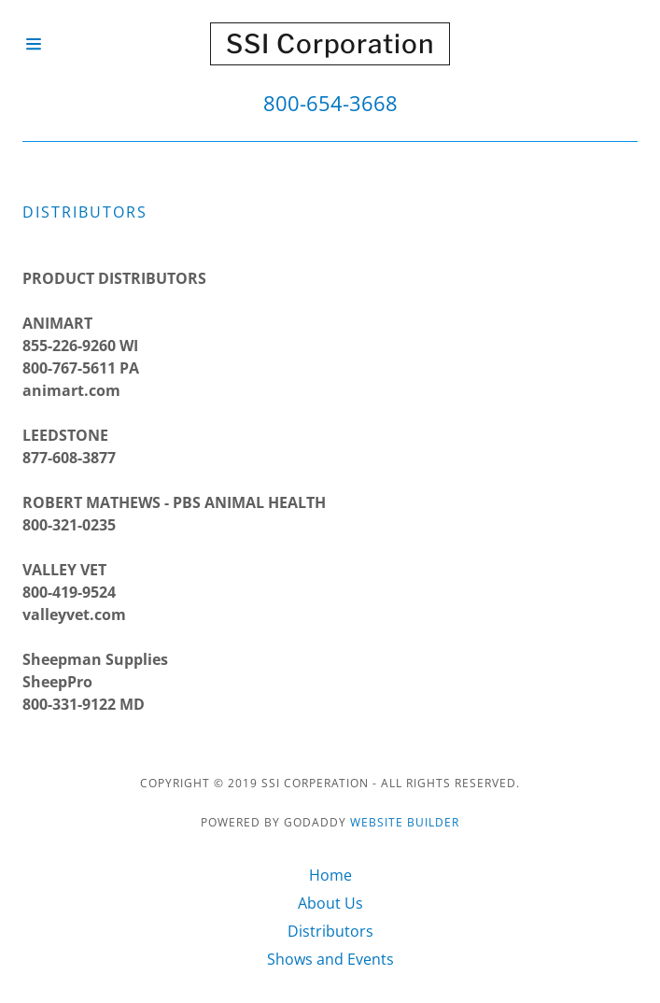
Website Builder (404, 822)
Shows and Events (330, 959)
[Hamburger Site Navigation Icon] (53, 44)
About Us (330, 903)
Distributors (330, 931)
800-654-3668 (330, 103)
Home (330, 875)
